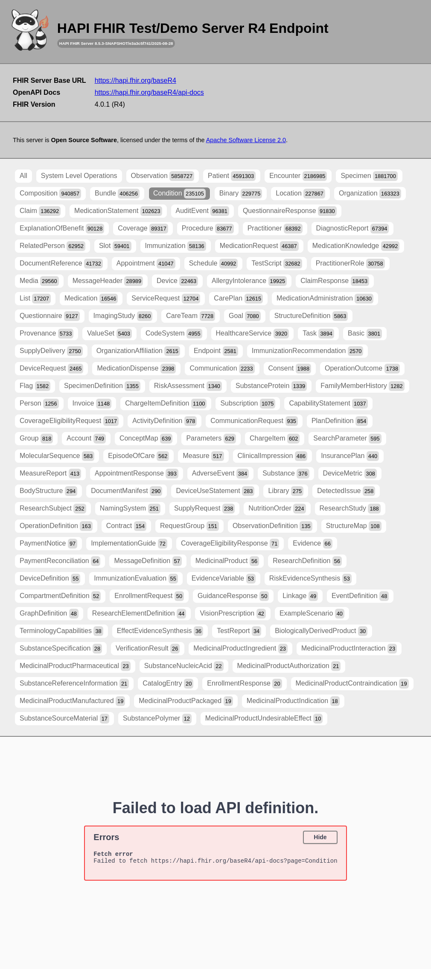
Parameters (211, 439)
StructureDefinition (311, 316)
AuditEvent (202, 211)
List (35, 299)
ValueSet (109, 334)
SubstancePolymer (157, 719)
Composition (50, 193)
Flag (35, 386)
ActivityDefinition (164, 421)
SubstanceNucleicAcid (184, 666)
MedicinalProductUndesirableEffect (264, 719)
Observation (163, 176)
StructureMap (353, 526)
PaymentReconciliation (60, 561)
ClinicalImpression (273, 456)
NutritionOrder (277, 509)
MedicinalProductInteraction (349, 649)
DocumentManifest (126, 491)
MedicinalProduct (227, 561)
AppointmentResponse (136, 474)
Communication (221, 369)
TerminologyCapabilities (61, 631)
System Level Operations (79, 175)
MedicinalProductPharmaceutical (75, 666)
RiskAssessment (188, 386)
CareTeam (190, 316)
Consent (290, 369)
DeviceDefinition (50, 579)
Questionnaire (50, 316)
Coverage (143, 228)
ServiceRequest (165, 299)
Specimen (369, 176)
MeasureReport (50, 474)
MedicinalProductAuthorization (289, 666)
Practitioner (275, 228)
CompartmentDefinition (60, 596)
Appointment (145, 264)
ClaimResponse (334, 281)
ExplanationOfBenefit (62, 228)
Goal (245, 316)
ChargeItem (275, 439)
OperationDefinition (56, 526)
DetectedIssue (346, 491)
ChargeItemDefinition (166, 404)
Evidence (312, 544)
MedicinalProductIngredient (240, 649)
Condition (179, 193)
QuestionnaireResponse (290, 211)
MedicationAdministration (325, 299)
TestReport (239, 631)
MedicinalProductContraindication (352, 684)
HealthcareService (252, 334)
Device (177, 281)
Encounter (298, 176)
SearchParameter (347, 439)
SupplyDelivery (51, 351)
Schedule (213, 264)
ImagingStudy (123, 316)
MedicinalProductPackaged (186, 701)
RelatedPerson (52, 246)
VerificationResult (148, 649)
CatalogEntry (168, 684)
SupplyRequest (204, 509)
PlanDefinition (340, 421)
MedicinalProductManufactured (72, 701)
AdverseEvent (220, 474)
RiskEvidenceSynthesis (310, 579)
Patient (232, 176)
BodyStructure (48, 491)
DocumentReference (61, 264)
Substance (285, 474)
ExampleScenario (312, 614)
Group (36, 439)
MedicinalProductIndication (293, 701)
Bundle (117, 193)
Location (300, 193)
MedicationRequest (259, 246)
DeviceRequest (51, 369)
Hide (320, 837)
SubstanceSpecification (61, 649)
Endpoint (216, 351)
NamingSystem (130, 509)
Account (86, 439)
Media (39, 281)
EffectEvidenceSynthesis (160, 631)
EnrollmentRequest (149, 596)
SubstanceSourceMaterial (64, 719)
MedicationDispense (136, 369)
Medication (91, 299)
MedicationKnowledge (356, 246)
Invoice (92, 404)
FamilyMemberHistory (362, 386)
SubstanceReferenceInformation (74, 684)
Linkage (300, 596)
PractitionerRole (350, 264)
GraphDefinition (49, 614)
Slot (115, 246)
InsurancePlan (350, 456)
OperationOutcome (362, 369)
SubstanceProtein (271, 386)
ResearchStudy (350, 509)
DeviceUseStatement (215, 491)
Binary (240, 193)
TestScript (276, 264)
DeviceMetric (350, 474)
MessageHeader (108, 281)
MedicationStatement (118, 211)
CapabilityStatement (328, 404)
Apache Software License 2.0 (246, 140)
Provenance (46, 334)
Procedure (208, 228)
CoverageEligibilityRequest (69, 421)
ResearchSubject (53, 509)
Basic (365, 334)
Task (318, 334)
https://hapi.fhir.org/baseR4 (135, 80)
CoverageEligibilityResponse (230, 544)
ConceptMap (146, 439)
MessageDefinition (147, 561)
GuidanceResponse (233, 596)
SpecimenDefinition (102, 386)
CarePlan (238, 299)
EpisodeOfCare (138, 456)
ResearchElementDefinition (139, 614)
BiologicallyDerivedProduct (321, 631)
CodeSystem (174, 334)
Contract (126, 526)
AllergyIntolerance (249, 281)
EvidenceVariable (224, 579)
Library (285, 491)
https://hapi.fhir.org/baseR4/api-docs (149, 92)
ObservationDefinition (272, 526)
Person (39, 404)
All (23, 175)
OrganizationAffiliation (138, 351)
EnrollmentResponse (244, 684)
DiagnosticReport (352, 228)
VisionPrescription (232, 614)
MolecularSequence (57, 456)
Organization (370, 193)
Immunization (175, 246)
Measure (203, 456)
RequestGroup (189, 526)
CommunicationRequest (254, 421)
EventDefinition (360, 596)
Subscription (247, 404)
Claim (40, 211)
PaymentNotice (48, 544)
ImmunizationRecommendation (307, 351)
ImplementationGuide (129, 544)
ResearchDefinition (307, 561)
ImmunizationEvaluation (136, 579)
